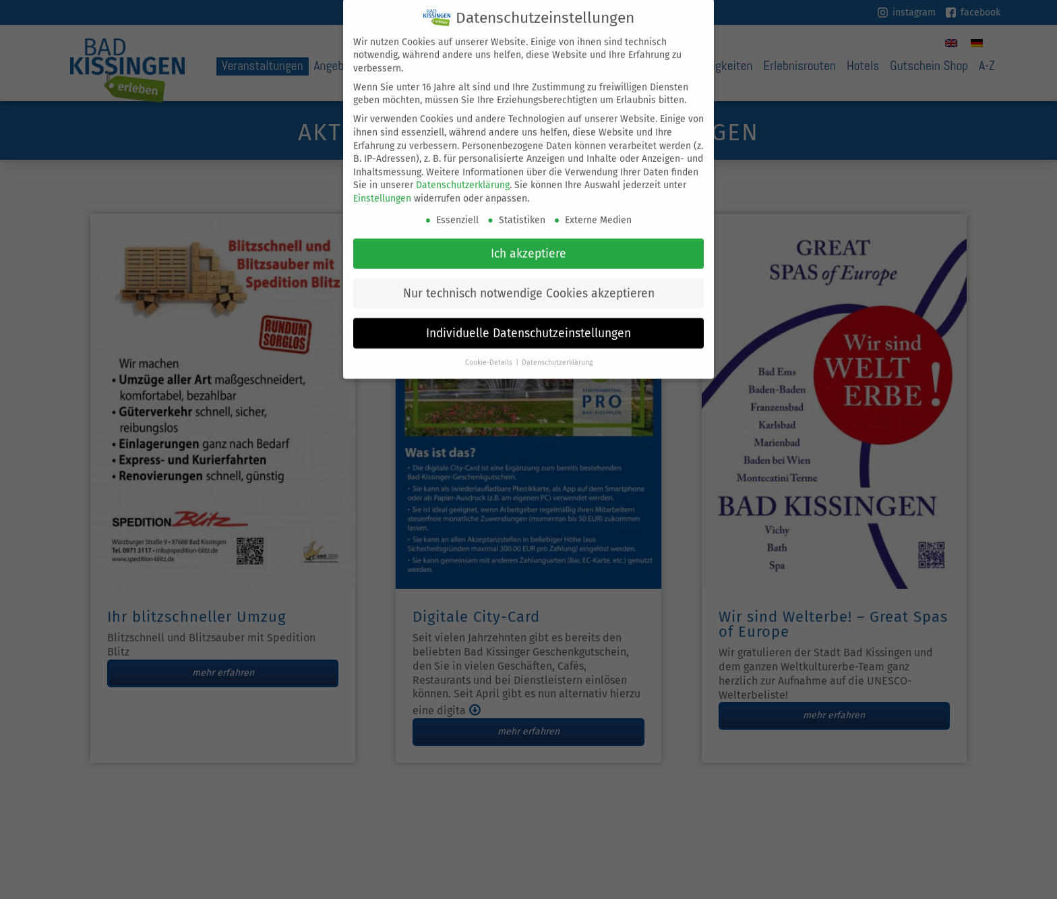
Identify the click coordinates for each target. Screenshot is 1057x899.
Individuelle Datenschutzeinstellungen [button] (528, 323)
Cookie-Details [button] (489, 351)
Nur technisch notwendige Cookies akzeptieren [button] (529, 283)
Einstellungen (382, 188)
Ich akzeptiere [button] (528, 243)
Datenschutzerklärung (463, 175)
